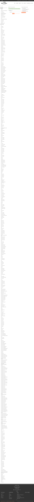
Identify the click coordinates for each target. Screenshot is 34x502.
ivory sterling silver (3, 196)
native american (2, 252)
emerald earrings (2, 132)
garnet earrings (2, 149)
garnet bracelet (2, 148)
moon (1, 240)
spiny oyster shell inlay (3, 347)
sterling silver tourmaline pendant (3, 419)
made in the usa (2, 223)
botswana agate (2, 83)
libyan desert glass (3, 214)
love (1, 219)
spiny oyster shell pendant (3, 350)
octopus (2, 257)
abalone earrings (2, 30)
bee (1, 61)
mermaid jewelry (2, 230)
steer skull (2, 351)
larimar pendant (2, 213)
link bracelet (2, 216)
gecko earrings (2, 155)
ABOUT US (20, 3)
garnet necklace (2, 151)
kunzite (1, 203)
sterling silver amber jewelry (4, 355)
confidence (2, 106)
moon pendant (2, 242)
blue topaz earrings (3, 79)
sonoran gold (2, 332)
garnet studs (2, 153)
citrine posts (2, 104)
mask (1, 227)
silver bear (2, 317)
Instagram (2, 0)
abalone (2, 29)
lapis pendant (2, 210)
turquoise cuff (2, 451)
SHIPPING (17, 3)
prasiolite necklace (3, 283)
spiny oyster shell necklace (4, 349)
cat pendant (2, 94)
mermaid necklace (3, 231)
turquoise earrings (3, 453)
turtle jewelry (2, 462)
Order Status (2, 495)
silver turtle (2, 325)
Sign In (1, 494)
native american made (3, 253)
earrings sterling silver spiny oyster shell (4, 128)
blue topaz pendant (3, 82)
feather (2, 136)
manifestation (2, 226)
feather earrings (2, 137)
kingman (2, 202)
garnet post (2, 152)
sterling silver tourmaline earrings (3, 417)
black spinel (2, 73)
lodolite (2, 218)
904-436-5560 (17, 488)
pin (1, 275)
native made (2, 254)
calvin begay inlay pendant (3, 91)
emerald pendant (2, 133)
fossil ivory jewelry (3, 144)
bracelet (2, 84)
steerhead (2, 352)
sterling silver (2, 353)
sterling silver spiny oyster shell (4, 414)
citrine (1, 98)
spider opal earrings (3, 341)
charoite (2, 96)
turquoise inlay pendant (3, 456)
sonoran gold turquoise (3, 334)
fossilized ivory (2, 145)
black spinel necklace (3, 75)
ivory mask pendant (3, 193)
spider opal (2, 340)
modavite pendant (3, 233)
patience (2, 264)
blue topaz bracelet (3, 78)
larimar (1, 211)
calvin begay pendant (3, 92)
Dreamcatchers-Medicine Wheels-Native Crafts (3, 13)
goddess (2, 157)
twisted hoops (2, 465)
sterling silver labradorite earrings (3, 393)
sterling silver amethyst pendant (3, 358)
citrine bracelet (2, 99)
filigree (1, 140)
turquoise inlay (2, 454)
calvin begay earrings (3, 88)
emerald (2, 131)
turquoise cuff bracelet (3, 452)
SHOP (14, 3)
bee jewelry (2, 63)
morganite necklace (3, 251)
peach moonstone (3, 265)
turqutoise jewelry (3, 459)
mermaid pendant (2, 232)
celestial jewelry (2, 95)
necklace (2, 256)
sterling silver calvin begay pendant (3, 364)
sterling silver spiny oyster (3, 413)
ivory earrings (2, 192)
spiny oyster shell (3, 345)
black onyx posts (2, 72)
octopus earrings (2, 258)
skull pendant (2, 328)
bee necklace (2, 64)
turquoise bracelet (3, 450)
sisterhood (2, 326)
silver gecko (2, 319)
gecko (1, 154)
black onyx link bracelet (3, 70)
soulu (1, 339)
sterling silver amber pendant (4, 356)
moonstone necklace (3, 247)
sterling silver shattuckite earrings (3, 412)
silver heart (2, 320)
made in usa (2, 224)
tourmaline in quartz (3, 445)
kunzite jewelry (2, 204)
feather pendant (2, 139)
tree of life (2, 447)
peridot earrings (2, 269)
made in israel (2, 221)
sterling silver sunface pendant (4, 415)
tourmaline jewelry (3, 446)
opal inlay (2, 261)
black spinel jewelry (3, 74)
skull (1, 327)
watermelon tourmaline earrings (4, 471)
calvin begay (2, 87)
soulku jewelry (2, 337)
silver (1, 316)
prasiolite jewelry (3, 282)
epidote (2, 134)
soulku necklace (2, 338)
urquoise (2, 467)
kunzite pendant (2, 205)
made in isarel (2, 220)
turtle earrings (2, 461)
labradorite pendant (3, 208)
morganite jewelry (3, 250)
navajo (1, 255)
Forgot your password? (17, 13)
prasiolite (2, 280)
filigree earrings (2, 141)
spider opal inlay (2, 342)
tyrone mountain (2, 466)
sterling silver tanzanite (3, 416)
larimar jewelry (2, 212)
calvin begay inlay (3, 89)
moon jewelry (2, 241)
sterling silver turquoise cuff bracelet (4, 422)
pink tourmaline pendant (3, 277)
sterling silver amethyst (3, 357)
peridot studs (2, 271)
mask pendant (2, 228)
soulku (1, 336)
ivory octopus (2, 194)
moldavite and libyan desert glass (4, 235)
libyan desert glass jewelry (4, 215)
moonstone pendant (3, 248)
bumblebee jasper (3, 85)
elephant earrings (2, 130)
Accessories (2, 11)
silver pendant (2, 324)
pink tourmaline (2, 276)
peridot (1, 267)
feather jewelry (2, 138)
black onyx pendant (3, 71)
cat (1, 93)
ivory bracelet (2, 190)
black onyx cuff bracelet (3, 67)
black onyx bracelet (3, 66)
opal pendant (2, 262)
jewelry (2, 201)
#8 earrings (2, 26)
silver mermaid (2, 322)
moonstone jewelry (3, 245)
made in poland (2, 222)
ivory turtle (2, 197)
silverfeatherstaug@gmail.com (17, 489)
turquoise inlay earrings (3, 455)
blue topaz (2, 77)
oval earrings (2, 263)
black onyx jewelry (3, 69)
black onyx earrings (3, 68)
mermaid (2, 229)
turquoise (2, 449)
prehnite (2, 284)
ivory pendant (2, 195)
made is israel (2, 225)
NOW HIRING (28, 3)
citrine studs (2, 105)
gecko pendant (2, 156)
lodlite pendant (2, 217)
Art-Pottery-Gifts (2, 12)
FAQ (22, 3)
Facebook (1, 0)
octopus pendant (2, 259)
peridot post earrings (3, 270)
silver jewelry (2, 321)
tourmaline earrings (3, 444)
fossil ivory (2, 143)
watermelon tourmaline (3, 470)
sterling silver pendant (3, 354)
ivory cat (2, 191)
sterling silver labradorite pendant (3, 394)
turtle (1, 460)
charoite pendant (2, 97)
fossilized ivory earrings (3, 146)
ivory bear (2, 189)
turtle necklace (2, 463)
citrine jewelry (2, 101)
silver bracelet (2, 318)
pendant (2, 266)
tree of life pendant (3, 448)
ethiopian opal (2, 135)
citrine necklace (2, 102)
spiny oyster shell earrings (3, 346)
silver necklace (2, 323)
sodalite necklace (3, 331)
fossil (1, 142)
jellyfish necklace (3, 200)
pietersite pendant (3, 274)
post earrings (2, 278)
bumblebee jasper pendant (4, 86)
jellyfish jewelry (2, 199)
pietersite (2, 273)
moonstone (2, 243)
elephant (2, 129)
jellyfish (2, 198)
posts (1, 279)
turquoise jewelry (3, 457)
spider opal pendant (3, 344)
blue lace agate (2, 76)
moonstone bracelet (3, 244)
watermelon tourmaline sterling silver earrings (4, 472)
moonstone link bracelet (3, 246)
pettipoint (2, 272)
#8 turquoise (2, 27)
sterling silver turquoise (3, 420)
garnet (1, 147)
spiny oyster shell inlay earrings (4, 348)
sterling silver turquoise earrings (3, 423)
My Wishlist (2, 497)
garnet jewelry (2, 150)
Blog (31, 3)
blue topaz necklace (3, 81)
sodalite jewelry (2, 330)
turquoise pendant (3, 458)
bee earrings (2, 62)
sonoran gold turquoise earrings (4, 335)
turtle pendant (2, 464)
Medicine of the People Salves (4, 10)
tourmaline (2, 443)
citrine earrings (2, 100)
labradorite (2, 206)
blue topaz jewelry (3, 80)
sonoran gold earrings (3, 333)
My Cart (2, 496)
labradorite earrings (3, 207)
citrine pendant (2, 103)
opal (1, 260)
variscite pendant (2, 469)
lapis (1, 209)
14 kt (1, 28)
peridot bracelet (2, 268)
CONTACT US (24, 3)
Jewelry (2, 9)
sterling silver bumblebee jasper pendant (3, 363)
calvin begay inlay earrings (3, 90)
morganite (2, 249)
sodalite (2, 329)
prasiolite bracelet (3, 281)
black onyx (2, 65)
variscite (2, 468)
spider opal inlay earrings (3, 343)
